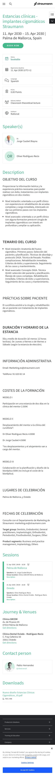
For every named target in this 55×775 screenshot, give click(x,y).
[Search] (10, 4)
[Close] (52, 748)
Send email (23, 669)
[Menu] (4, 4)
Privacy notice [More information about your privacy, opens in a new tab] (31, 757)
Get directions (10, 627)
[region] (27, 760)
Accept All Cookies (27, 770)
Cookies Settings (27, 762)
